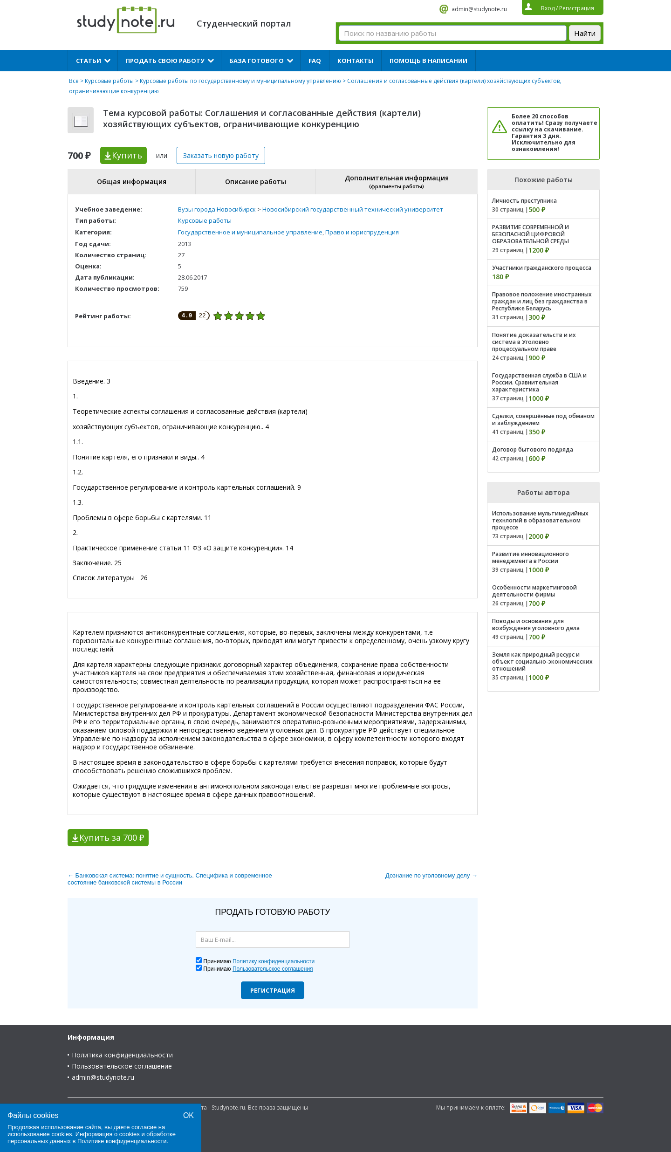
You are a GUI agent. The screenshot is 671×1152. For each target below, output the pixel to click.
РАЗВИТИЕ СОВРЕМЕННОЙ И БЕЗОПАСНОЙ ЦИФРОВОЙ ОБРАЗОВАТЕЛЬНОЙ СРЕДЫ (530, 234)
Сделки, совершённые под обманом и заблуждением (543, 419)
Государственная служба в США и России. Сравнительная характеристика (539, 382)
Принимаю (259, 961)
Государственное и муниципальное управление (250, 232)
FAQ (314, 60)
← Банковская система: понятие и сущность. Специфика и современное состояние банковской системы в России (170, 879)
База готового (256, 60)
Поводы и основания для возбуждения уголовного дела (536, 624)
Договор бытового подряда (532, 449)
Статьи (88, 60)
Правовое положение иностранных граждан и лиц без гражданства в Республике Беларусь (542, 301)
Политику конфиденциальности (274, 961)
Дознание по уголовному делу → (431, 875)
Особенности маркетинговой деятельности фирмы (534, 590)
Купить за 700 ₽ (111, 837)
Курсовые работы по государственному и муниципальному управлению (240, 81)
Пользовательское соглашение (122, 1066)
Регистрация (272, 990)
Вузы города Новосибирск (217, 209)
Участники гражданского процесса (541, 268)
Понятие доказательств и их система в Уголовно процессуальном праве (534, 342)
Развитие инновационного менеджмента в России (530, 557)
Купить (127, 155)
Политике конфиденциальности (122, 1141)
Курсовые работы (109, 81)
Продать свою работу (165, 60)
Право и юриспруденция (362, 232)
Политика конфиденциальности (122, 1054)
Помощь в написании (428, 60)
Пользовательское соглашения (273, 969)
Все (74, 81)
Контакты (355, 60)
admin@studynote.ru (479, 9)
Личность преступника (524, 201)
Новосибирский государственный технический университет (352, 209)
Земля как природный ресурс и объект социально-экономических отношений (542, 661)
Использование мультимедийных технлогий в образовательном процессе (540, 520)
